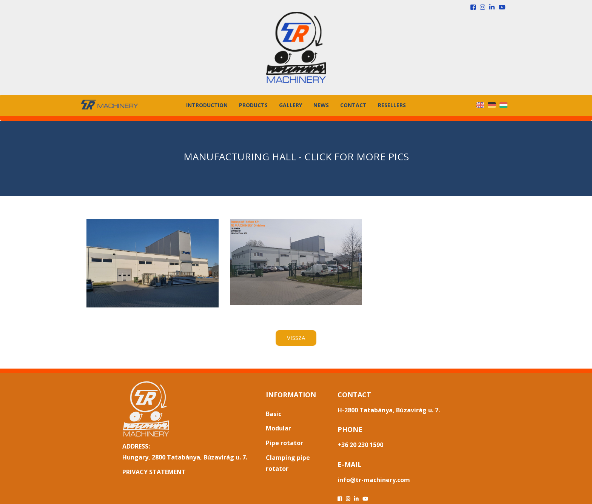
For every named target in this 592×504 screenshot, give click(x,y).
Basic (273, 414)
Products (253, 105)
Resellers (392, 105)
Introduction (207, 105)
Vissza (296, 337)
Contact (353, 105)
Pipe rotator (284, 443)
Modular (278, 428)
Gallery (290, 105)
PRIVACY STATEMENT (154, 472)
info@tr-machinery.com (374, 480)
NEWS (321, 105)
